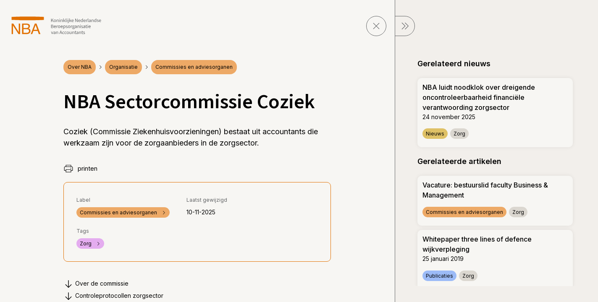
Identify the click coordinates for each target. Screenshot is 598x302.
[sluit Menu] (405, 26)
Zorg (90, 243)
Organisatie (123, 67)
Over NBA (80, 67)
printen (80, 169)
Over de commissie (96, 284)
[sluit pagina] (376, 26)
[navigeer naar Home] (56, 25)
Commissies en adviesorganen (194, 67)
